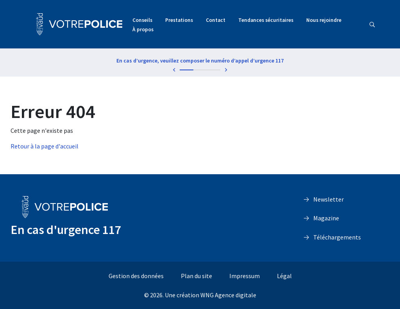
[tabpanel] (200, 62)
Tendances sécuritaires (265, 20)
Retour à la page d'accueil (45, 146)
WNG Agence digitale (228, 295)
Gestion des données (136, 276)
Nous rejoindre (323, 20)
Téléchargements (337, 237)
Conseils (142, 20)
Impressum (244, 276)
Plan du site (196, 276)
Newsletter (328, 199)
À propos (143, 29)
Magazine (326, 218)
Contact (215, 20)
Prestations (179, 20)
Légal (284, 276)
